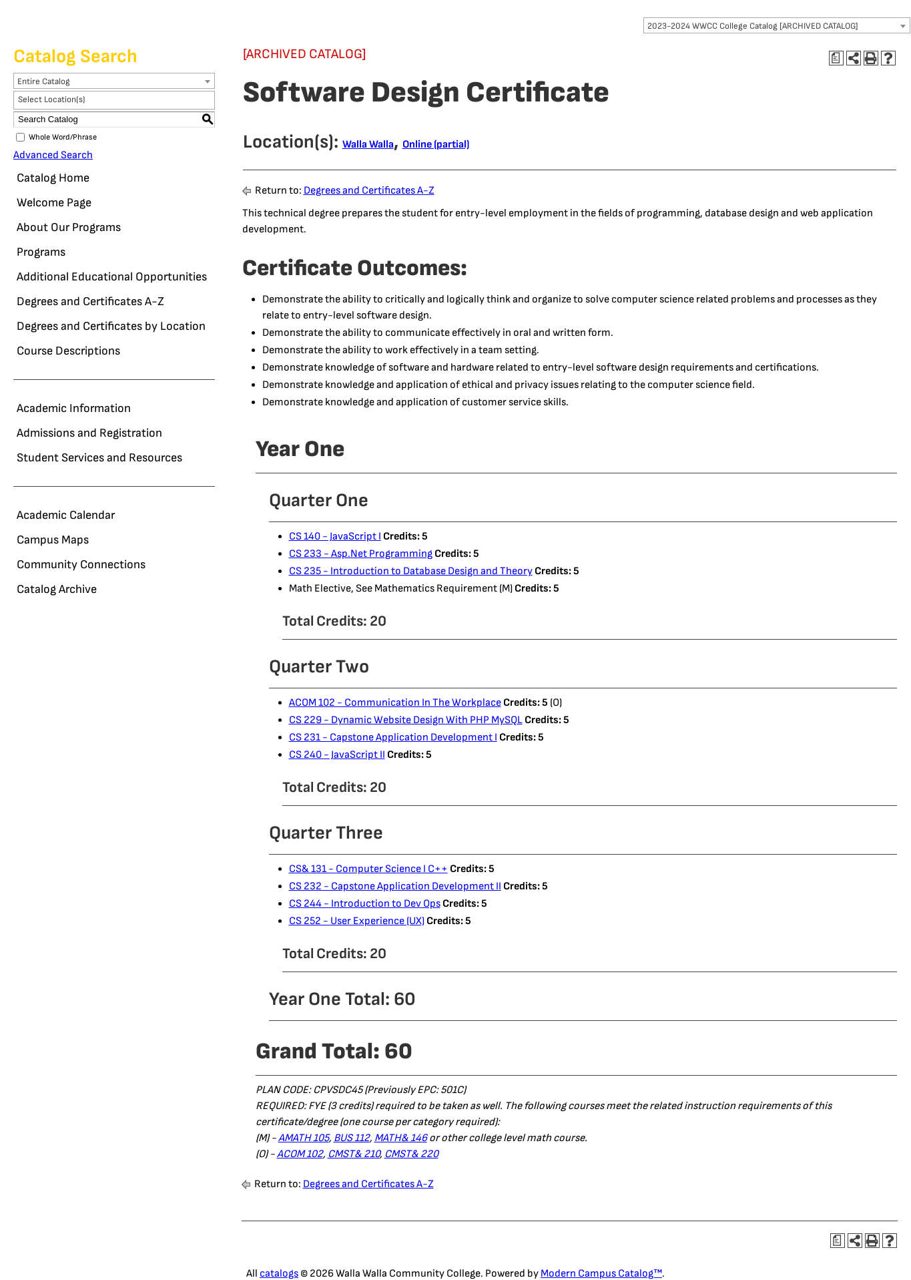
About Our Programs (69, 227)
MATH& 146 (400, 1138)
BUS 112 (352, 1138)
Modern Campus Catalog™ (601, 1273)
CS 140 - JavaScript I (335, 536)
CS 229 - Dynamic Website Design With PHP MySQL (406, 720)
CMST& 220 (411, 1154)
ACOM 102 (300, 1154)
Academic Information (74, 408)
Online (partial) (435, 144)
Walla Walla (368, 144)
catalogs (279, 1273)
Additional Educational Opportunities (112, 277)
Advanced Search (53, 155)
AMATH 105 (303, 1138)
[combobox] (776, 25)
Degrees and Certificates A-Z (90, 301)
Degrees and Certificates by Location (111, 326)
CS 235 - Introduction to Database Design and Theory (411, 571)
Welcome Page (54, 203)
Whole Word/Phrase (63, 137)
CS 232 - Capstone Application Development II (395, 886)
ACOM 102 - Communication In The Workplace (395, 702)
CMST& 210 (354, 1154)
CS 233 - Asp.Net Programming (360, 554)
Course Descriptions (68, 351)
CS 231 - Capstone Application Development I (393, 737)
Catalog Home (53, 178)
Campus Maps (53, 540)
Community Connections (81, 565)
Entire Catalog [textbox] (43, 81)
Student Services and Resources (99, 458)
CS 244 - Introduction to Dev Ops (364, 903)
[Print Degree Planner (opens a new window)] (836, 58)
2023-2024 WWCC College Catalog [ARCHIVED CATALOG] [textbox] (752, 26)
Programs (41, 252)
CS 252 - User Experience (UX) (356, 921)
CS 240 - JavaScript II (337, 755)
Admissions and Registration (89, 433)
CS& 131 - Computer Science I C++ (368, 869)
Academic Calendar (66, 515)
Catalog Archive (57, 589)
